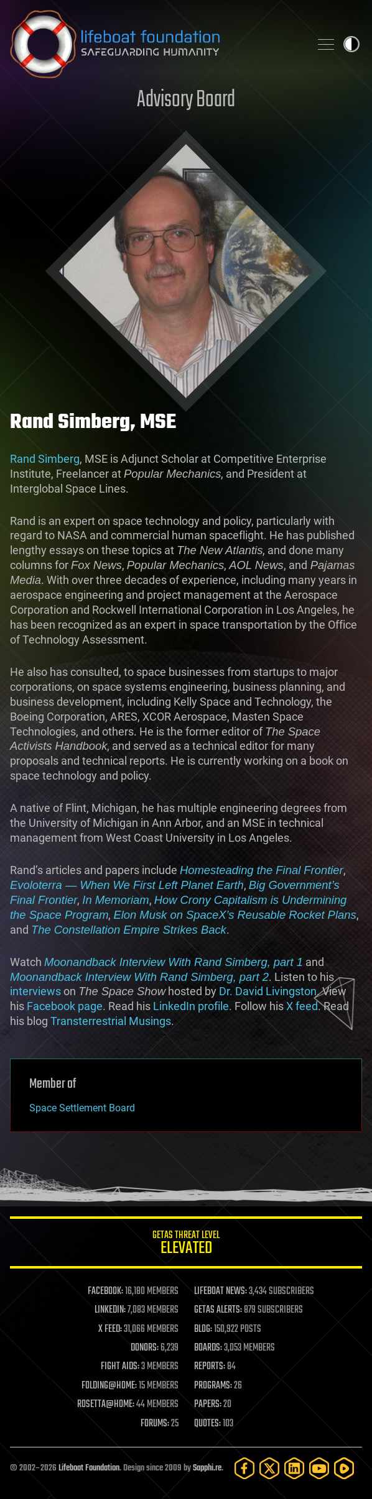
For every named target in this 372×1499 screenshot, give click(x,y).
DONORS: (145, 1348)
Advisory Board (186, 100)
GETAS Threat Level (186, 1245)
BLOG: (203, 1329)
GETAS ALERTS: (218, 1310)
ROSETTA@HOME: (105, 1404)
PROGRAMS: (213, 1386)
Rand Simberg (45, 458)
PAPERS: (207, 1404)
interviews (35, 991)
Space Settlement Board (82, 1108)
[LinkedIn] (294, 1468)
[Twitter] (269, 1468)
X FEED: (110, 1329)
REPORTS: (209, 1367)
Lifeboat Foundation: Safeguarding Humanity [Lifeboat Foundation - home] (155, 44)
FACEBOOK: (105, 1291)
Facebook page (65, 1006)
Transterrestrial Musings (110, 1020)
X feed (302, 1006)
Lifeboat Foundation (88, 1468)
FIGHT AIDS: (120, 1367)
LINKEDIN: (110, 1310)
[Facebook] (244, 1468)
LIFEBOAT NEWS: (220, 1291)
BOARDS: (208, 1348)
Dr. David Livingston (268, 991)
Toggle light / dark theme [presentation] (351, 44)
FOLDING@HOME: (109, 1386)
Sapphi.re (207, 1468)
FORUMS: (155, 1424)
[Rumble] (344, 1468)
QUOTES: (207, 1424)
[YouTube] (319, 1468)
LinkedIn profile (191, 1006)
